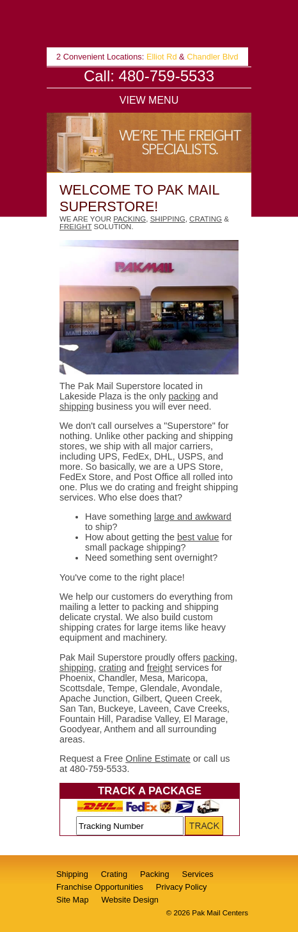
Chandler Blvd (212, 56)
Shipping (72, 874)
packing (129, 219)
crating (205, 219)
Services (198, 874)
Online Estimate (158, 758)
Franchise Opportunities (99, 887)
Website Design (130, 899)
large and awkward (192, 516)
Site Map (72, 899)
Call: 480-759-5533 (149, 75)
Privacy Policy (181, 887)
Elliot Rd (161, 56)
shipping (167, 219)
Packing (154, 874)
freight (75, 226)
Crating (114, 874)
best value (198, 537)
